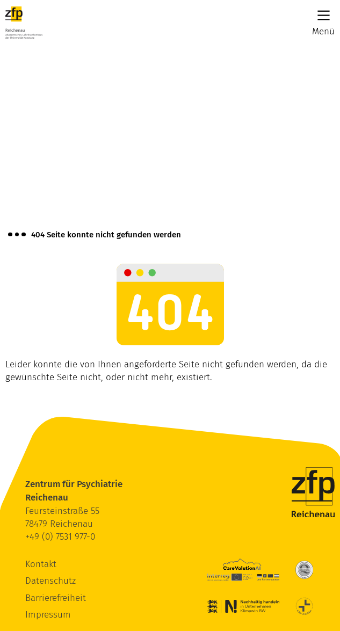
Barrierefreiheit (55, 598)
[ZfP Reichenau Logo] (23, 22)
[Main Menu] (324, 15)
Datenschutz (50, 580)
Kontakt (40, 564)
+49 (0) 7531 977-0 (60, 536)
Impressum (48, 614)
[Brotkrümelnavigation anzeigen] (16, 234)
